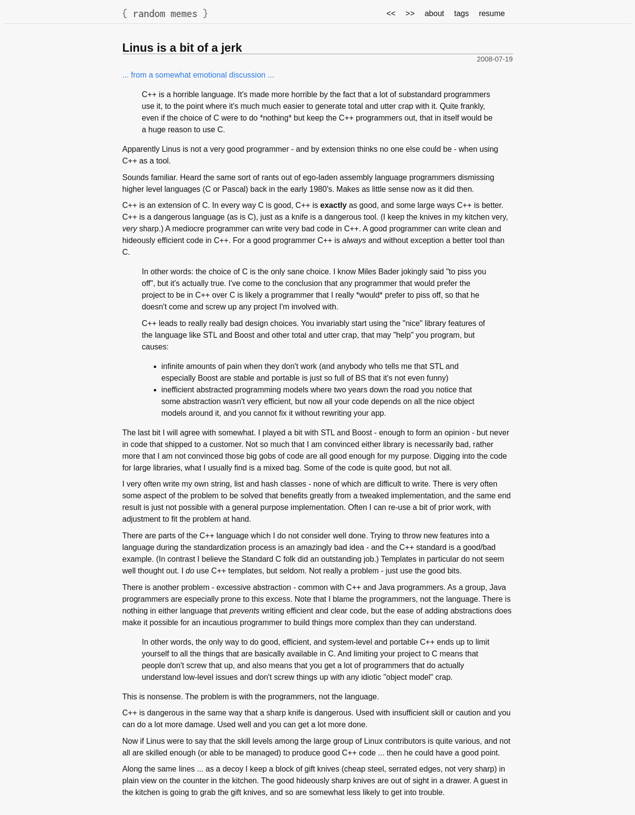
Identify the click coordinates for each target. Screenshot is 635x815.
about (434, 13)
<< (391, 13)
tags (461, 13)
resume (492, 13)
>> (410, 13)
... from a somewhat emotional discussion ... (198, 75)
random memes (165, 13)
